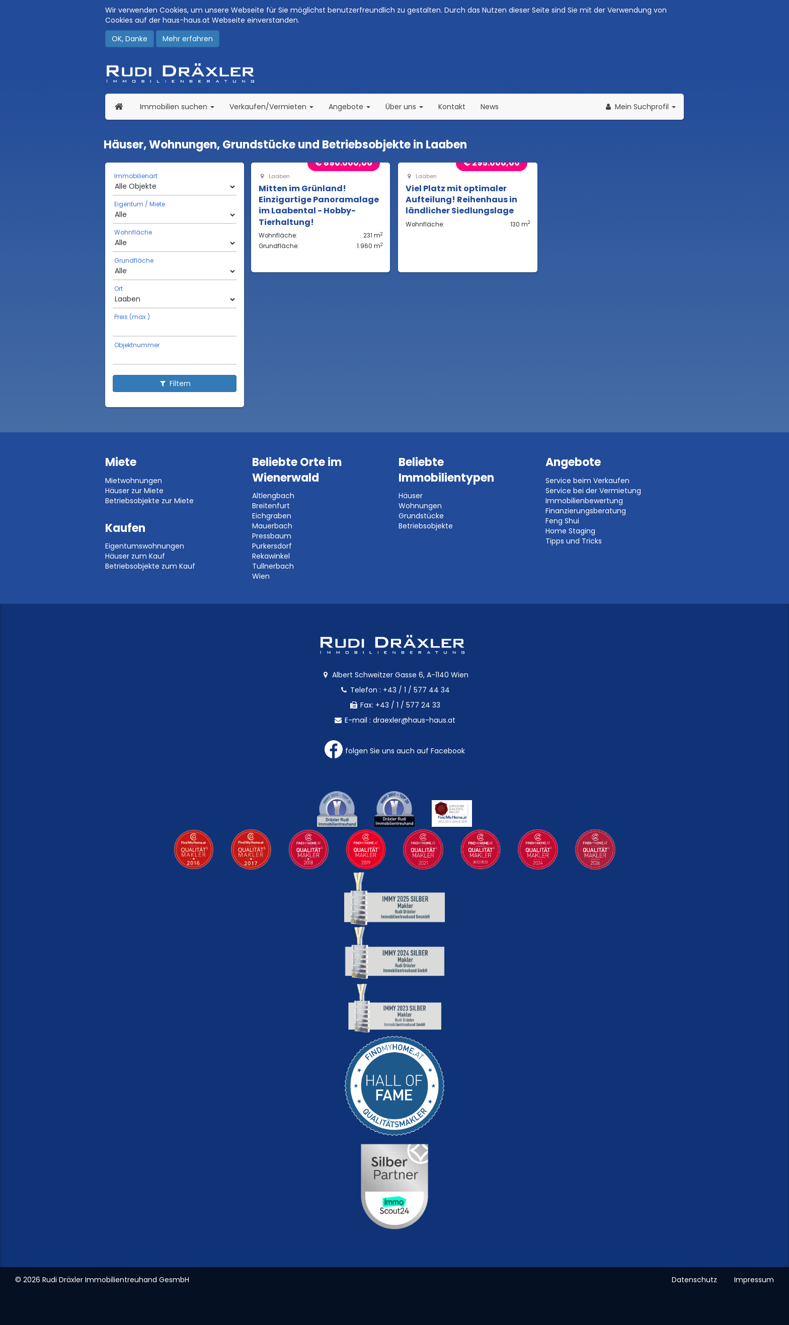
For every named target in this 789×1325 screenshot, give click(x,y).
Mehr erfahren (188, 39)
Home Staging (570, 531)
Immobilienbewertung (584, 501)
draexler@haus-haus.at (414, 720)
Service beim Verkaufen (587, 481)
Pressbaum (271, 536)
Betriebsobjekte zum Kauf (150, 566)
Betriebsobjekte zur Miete (149, 501)
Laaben (274, 176)
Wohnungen (420, 506)
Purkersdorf (272, 546)
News (490, 107)
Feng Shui (562, 521)
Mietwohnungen (133, 481)
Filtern (175, 383)
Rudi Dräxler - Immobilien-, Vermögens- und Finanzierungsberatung (394, 73)
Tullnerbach (273, 566)
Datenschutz (694, 1280)
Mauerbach (272, 526)
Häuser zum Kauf (135, 556)
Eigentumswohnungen (144, 546)
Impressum (754, 1280)
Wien (261, 576)
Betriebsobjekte (426, 526)
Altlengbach (273, 496)
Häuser (411, 496)
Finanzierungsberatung (585, 511)
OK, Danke (129, 39)
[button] (639, 106)
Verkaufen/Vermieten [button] (275, 106)
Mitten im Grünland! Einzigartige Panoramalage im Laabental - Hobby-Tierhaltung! (319, 205)
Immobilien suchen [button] (181, 106)
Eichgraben (271, 516)
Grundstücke (421, 516)
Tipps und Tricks (573, 541)
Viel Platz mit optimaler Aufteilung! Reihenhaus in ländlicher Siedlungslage (461, 200)
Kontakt (451, 107)
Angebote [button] (349, 107)
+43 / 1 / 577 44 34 (416, 690)
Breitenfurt (271, 506)
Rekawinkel (271, 556)
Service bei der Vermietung (593, 491)
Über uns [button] (408, 106)
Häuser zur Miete (134, 491)
